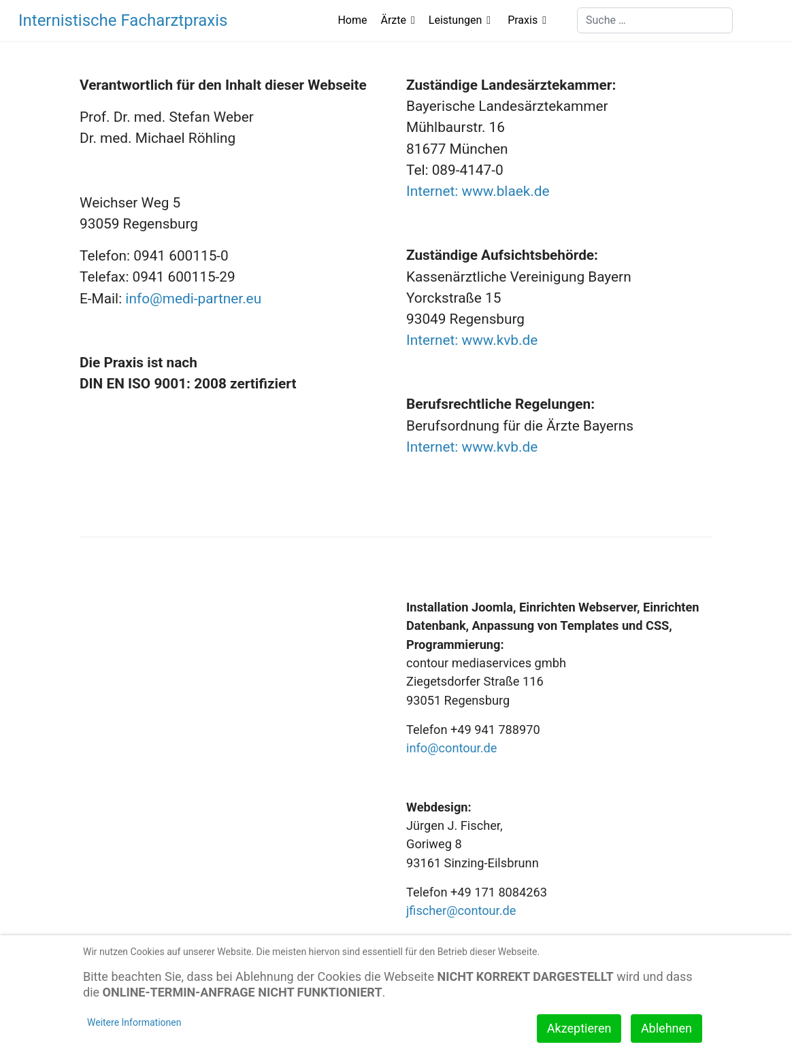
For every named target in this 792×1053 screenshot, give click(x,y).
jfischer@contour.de (461, 910)
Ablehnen (666, 1028)
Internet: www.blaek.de (478, 191)
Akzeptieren (579, 1028)
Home (352, 20)
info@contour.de (451, 748)
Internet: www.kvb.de (472, 340)
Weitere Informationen (134, 1022)
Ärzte (394, 20)
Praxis (523, 20)
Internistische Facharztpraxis (122, 20)
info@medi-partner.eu (193, 298)
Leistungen (455, 20)
